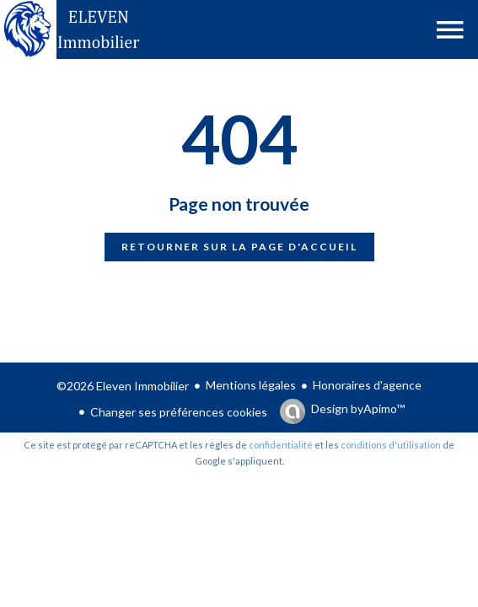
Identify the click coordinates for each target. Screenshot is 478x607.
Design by (358, 409)
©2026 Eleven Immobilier (122, 386)
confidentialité (281, 444)
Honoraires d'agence (367, 385)
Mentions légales (251, 385)
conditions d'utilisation (391, 444)
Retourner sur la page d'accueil (239, 246)
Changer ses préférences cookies (178, 412)
